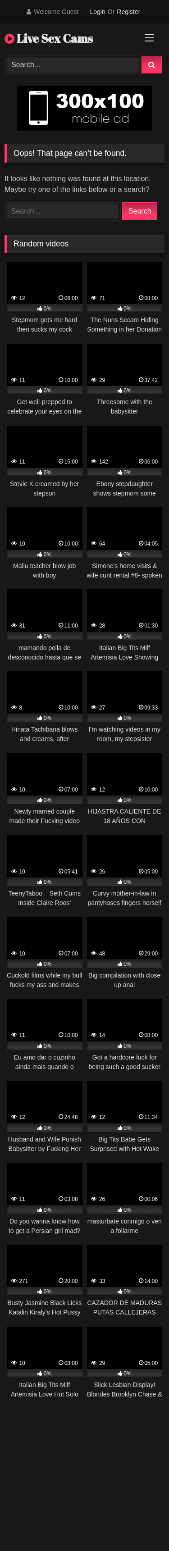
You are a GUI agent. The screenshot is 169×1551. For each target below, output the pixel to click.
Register (128, 11)
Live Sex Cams (49, 38)
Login (97, 11)
